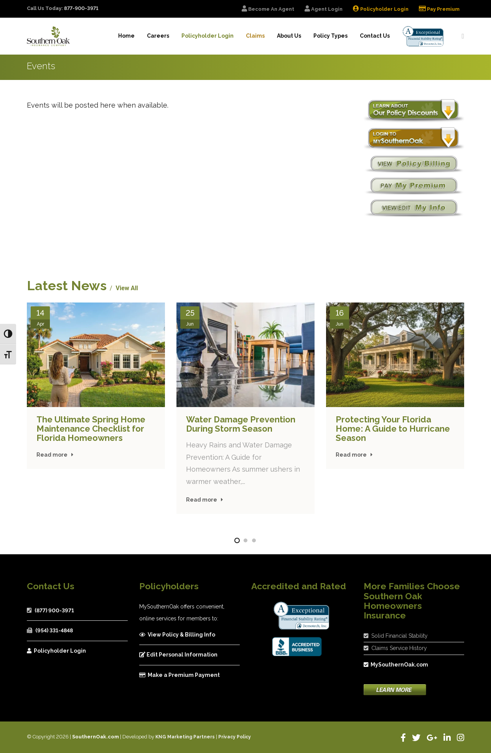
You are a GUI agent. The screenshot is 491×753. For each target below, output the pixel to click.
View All (127, 288)
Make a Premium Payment (179, 675)
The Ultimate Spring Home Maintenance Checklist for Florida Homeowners (90, 428)
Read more (52, 455)
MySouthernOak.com (396, 665)
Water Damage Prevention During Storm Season (240, 424)
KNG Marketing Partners (185, 737)
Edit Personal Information (178, 655)
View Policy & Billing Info (177, 635)
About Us (289, 36)
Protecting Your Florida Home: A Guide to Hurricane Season (393, 428)
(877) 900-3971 (54, 610)
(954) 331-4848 (54, 630)
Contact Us (375, 36)
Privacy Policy (234, 737)
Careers (158, 36)
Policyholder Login (56, 651)
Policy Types (330, 36)
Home (126, 36)
